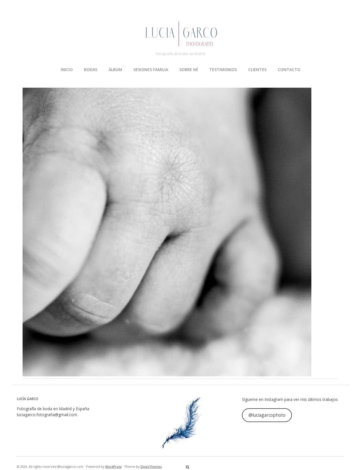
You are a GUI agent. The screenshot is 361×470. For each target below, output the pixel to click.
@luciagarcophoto (266, 415)
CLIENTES (257, 69)
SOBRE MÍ (188, 69)
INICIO (67, 69)
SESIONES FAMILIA (150, 69)
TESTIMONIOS (223, 69)
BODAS (90, 69)
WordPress (113, 466)
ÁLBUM (115, 69)
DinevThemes (151, 466)
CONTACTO (289, 69)
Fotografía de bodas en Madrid (180, 53)
